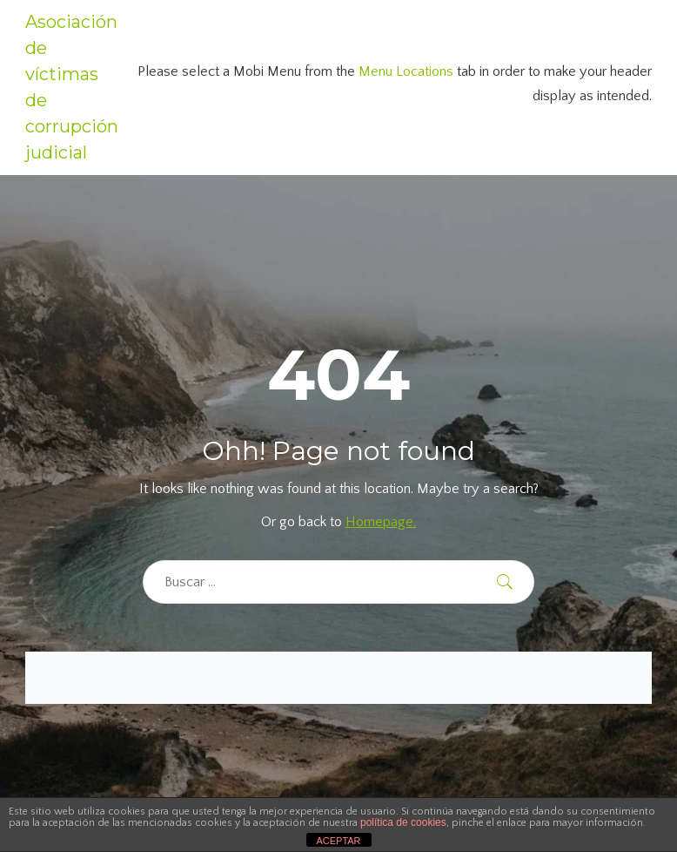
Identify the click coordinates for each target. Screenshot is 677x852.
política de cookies (403, 822)
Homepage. (380, 522)
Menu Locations (406, 71)
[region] (226, 725)
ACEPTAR (338, 840)
